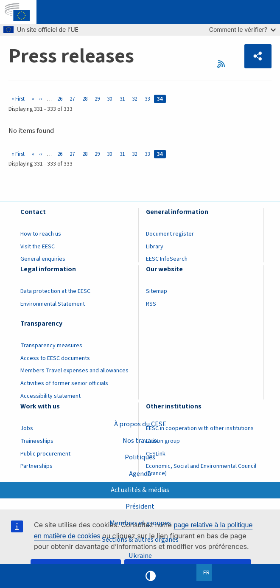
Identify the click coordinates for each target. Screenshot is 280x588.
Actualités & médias (140, 490)
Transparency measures (51, 345)
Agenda (140, 474)
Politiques (140, 457)
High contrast (150, 576)
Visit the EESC (37, 246)
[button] (258, 56)
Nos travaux (140, 441)
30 (111, 99)
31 (124, 99)
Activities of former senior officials (64, 383)
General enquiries (42, 259)
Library (154, 246)
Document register (170, 234)
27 (74, 99)
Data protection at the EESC (55, 291)
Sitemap (156, 291)
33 (149, 99)
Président (140, 506)
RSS (224, 64)
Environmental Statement (52, 304)
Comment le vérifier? (242, 29)
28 (86, 99)
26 (61, 99)
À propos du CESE (140, 424)
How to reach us (40, 234)
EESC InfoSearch (167, 259)
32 (136, 99)
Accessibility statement (50, 396)
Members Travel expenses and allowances (74, 370)
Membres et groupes (140, 523)
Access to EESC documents (55, 358)
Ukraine (140, 556)
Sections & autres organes (140, 540)
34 (161, 99)
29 (99, 99)
